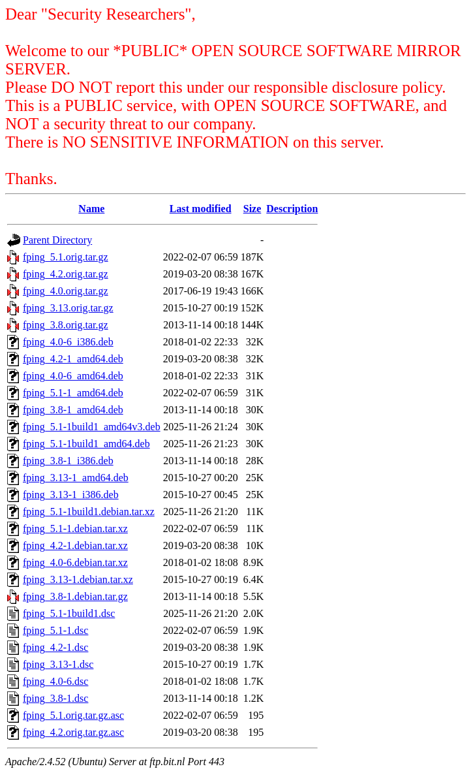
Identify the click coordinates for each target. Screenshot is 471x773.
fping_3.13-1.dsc (58, 664)
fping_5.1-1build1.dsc (69, 613)
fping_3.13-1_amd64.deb (76, 477)
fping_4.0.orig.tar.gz (65, 290)
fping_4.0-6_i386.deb (68, 341)
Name (91, 208)
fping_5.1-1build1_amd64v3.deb (91, 426)
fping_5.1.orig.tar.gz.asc (73, 715)
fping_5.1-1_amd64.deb (73, 392)
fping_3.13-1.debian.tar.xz (78, 579)
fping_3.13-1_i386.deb (71, 494)
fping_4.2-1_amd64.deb (73, 358)
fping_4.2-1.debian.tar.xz (75, 545)
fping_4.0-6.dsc (55, 681)
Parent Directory (57, 239)
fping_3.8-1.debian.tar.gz (75, 596)
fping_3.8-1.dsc (55, 698)
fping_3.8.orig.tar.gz (65, 324)
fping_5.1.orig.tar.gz (65, 256)
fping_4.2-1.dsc (55, 647)
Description (292, 208)
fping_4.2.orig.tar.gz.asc (73, 732)
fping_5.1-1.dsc (55, 630)
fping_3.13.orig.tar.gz (68, 307)
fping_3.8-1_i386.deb (68, 460)
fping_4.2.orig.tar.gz (65, 273)
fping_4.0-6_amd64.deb (73, 375)
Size (252, 208)
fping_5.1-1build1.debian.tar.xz (89, 511)
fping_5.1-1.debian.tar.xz (75, 528)
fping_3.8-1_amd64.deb (73, 409)
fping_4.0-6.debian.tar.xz (75, 562)
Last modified (201, 208)
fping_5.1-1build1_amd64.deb (86, 443)
